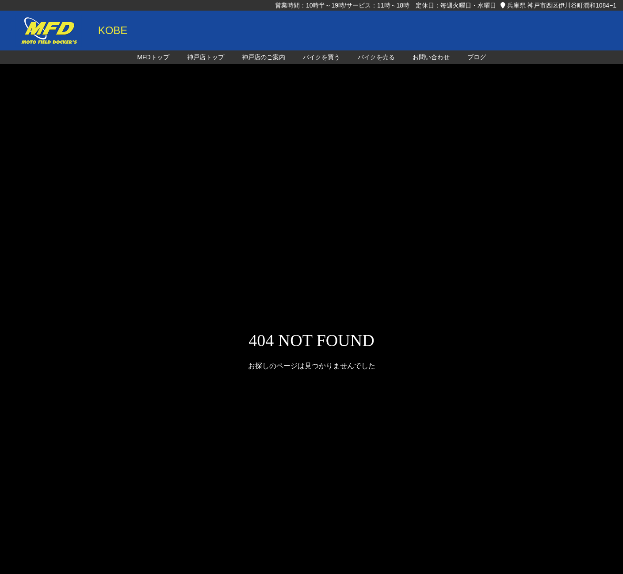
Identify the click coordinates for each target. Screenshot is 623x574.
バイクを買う (321, 57)
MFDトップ (153, 57)
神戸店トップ (205, 57)
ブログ (476, 57)
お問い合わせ (431, 57)
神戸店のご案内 (263, 57)
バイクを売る (376, 57)
